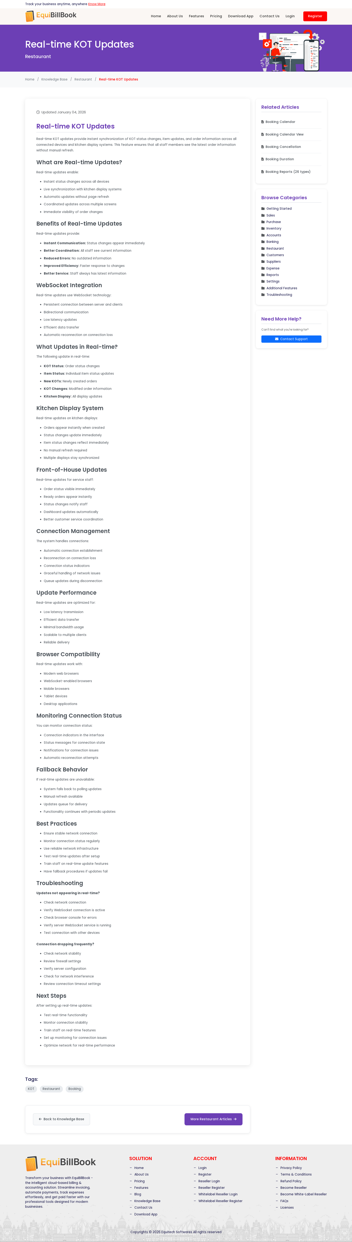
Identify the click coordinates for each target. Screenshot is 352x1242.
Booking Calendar (278, 122)
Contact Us (270, 16)
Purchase (271, 222)
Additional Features (279, 288)
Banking (270, 242)
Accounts (271, 235)
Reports (270, 275)
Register (315, 16)
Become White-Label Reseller (301, 1194)
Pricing (216, 16)
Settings (270, 281)
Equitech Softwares (176, 1232)
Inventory (271, 228)
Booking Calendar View (282, 134)
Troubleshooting (276, 295)
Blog (135, 1194)
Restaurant (83, 79)
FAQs (281, 1201)
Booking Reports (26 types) (286, 172)
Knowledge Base (54, 79)
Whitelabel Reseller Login (215, 1194)
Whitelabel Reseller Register (218, 1201)
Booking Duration (277, 159)
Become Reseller (291, 1187)
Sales (268, 215)
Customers (272, 255)
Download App (240, 16)
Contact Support (291, 339)
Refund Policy (288, 1181)
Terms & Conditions (293, 1174)
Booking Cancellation (281, 147)
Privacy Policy (288, 1167)
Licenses (284, 1207)
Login (290, 16)
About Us (175, 16)
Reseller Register (209, 1187)
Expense (270, 268)
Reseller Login (206, 1181)
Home (156, 16)
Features (196, 16)
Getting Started (276, 208)
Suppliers (271, 261)
